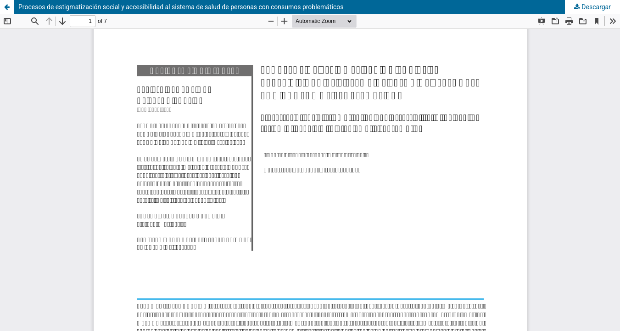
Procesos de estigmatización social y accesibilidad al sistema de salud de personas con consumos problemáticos (180, 7)
